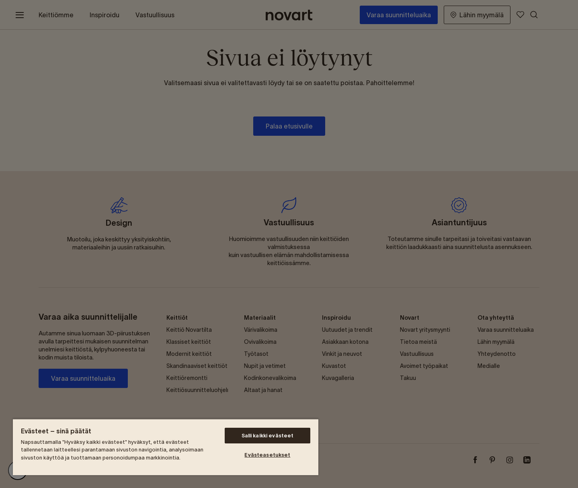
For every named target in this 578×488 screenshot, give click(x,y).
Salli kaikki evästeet (268, 436)
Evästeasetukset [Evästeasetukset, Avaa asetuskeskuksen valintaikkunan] (267, 455)
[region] (165, 447)
